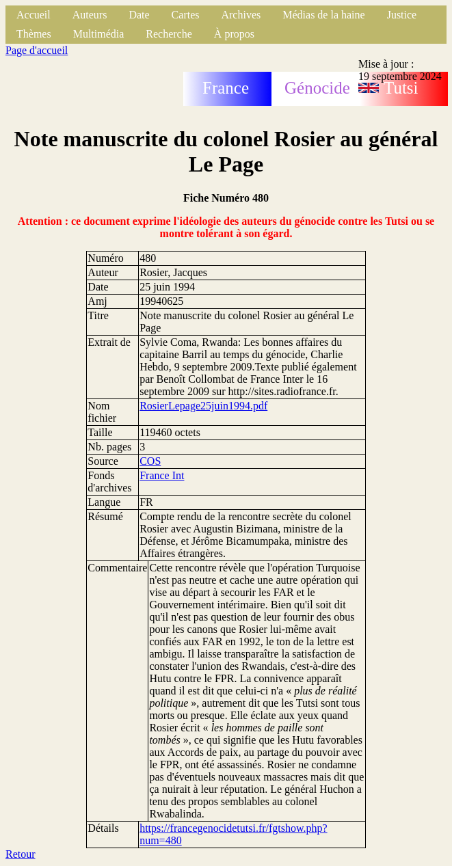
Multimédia (98, 34)
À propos (234, 34)
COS (150, 461)
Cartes (186, 15)
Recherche (169, 34)
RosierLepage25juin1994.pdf (203, 405)
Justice (402, 15)
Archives (241, 15)
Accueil (33, 15)
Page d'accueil (36, 50)
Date (139, 15)
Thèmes (33, 34)
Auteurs (89, 15)
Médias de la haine (323, 15)
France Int (161, 475)
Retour (20, 854)
